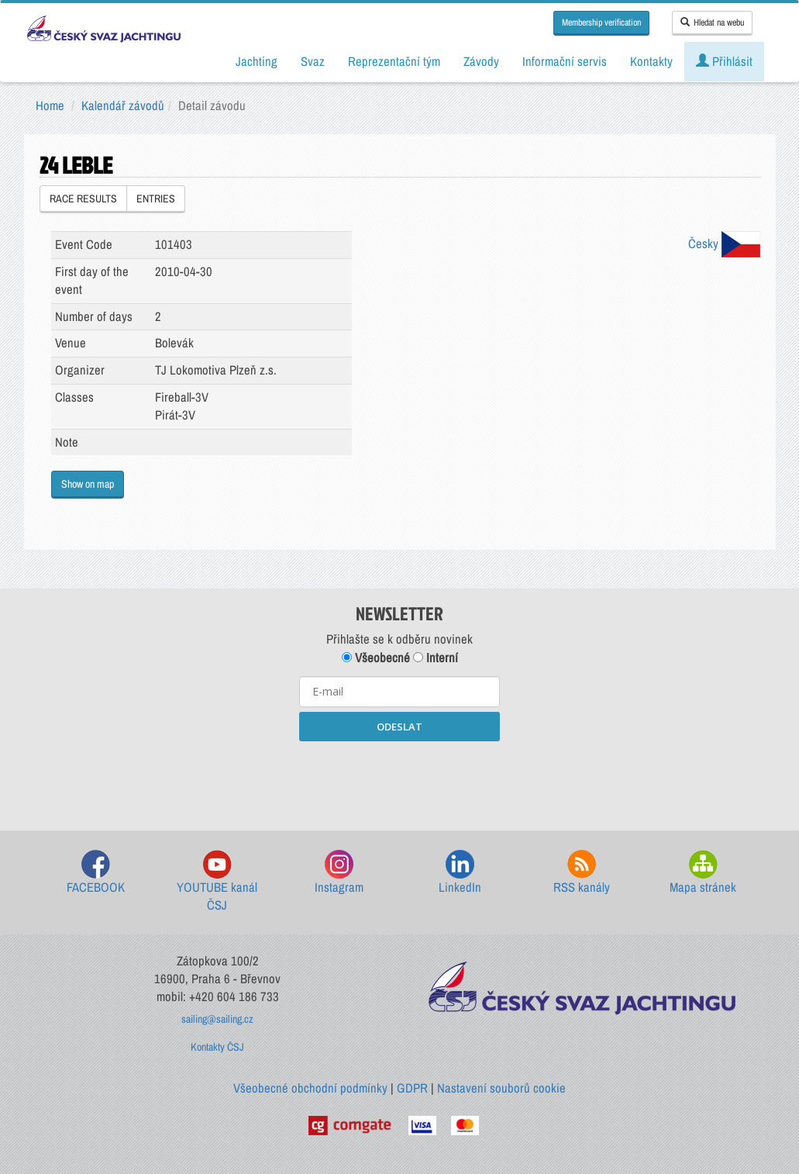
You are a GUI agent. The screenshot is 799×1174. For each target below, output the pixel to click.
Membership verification (601, 22)
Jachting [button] (256, 61)
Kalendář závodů (122, 105)
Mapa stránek (703, 873)
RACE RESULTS (83, 198)
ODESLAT (399, 727)
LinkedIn (460, 873)
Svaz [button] (313, 61)
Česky (724, 243)
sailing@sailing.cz (217, 1019)
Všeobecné (376, 657)
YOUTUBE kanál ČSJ (217, 882)
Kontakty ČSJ (217, 1047)
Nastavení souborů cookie (501, 1087)
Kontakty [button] (651, 61)
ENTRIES (155, 198)
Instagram (339, 873)
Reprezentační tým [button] (394, 61)
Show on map (87, 484)
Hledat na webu (712, 22)
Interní (435, 657)
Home (50, 105)
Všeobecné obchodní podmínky (310, 1087)
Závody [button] (481, 61)
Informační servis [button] (564, 61)
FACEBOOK (96, 873)
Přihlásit (724, 61)
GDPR (412, 1087)
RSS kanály (581, 873)
